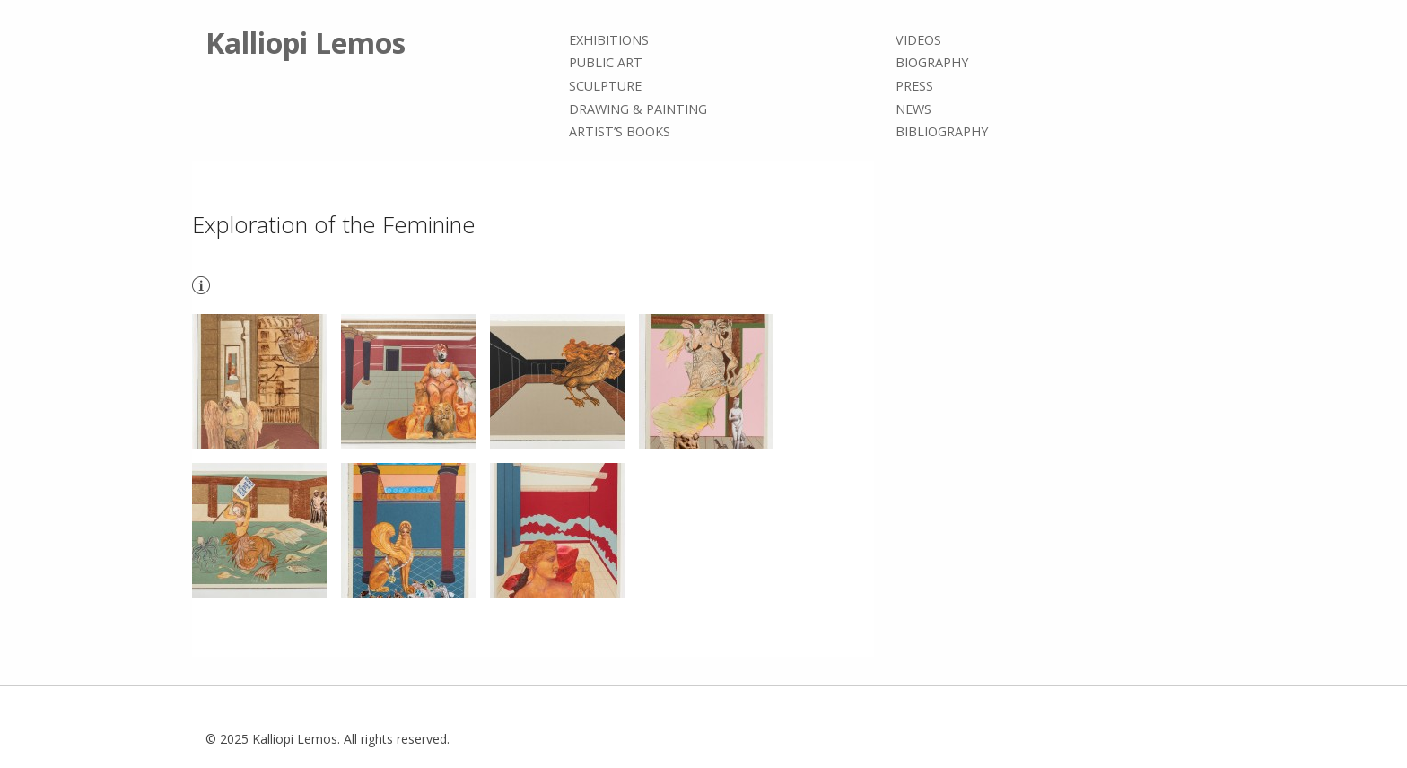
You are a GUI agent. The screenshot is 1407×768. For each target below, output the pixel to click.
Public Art (605, 63)
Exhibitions (609, 39)
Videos (918, 39)
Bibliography (942, 131)
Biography (932, 63)
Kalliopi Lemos (305, 42)
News (913, 109)
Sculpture (605, 85)
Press (914, 85)
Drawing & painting (638, 109)
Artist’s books (619, 131)
